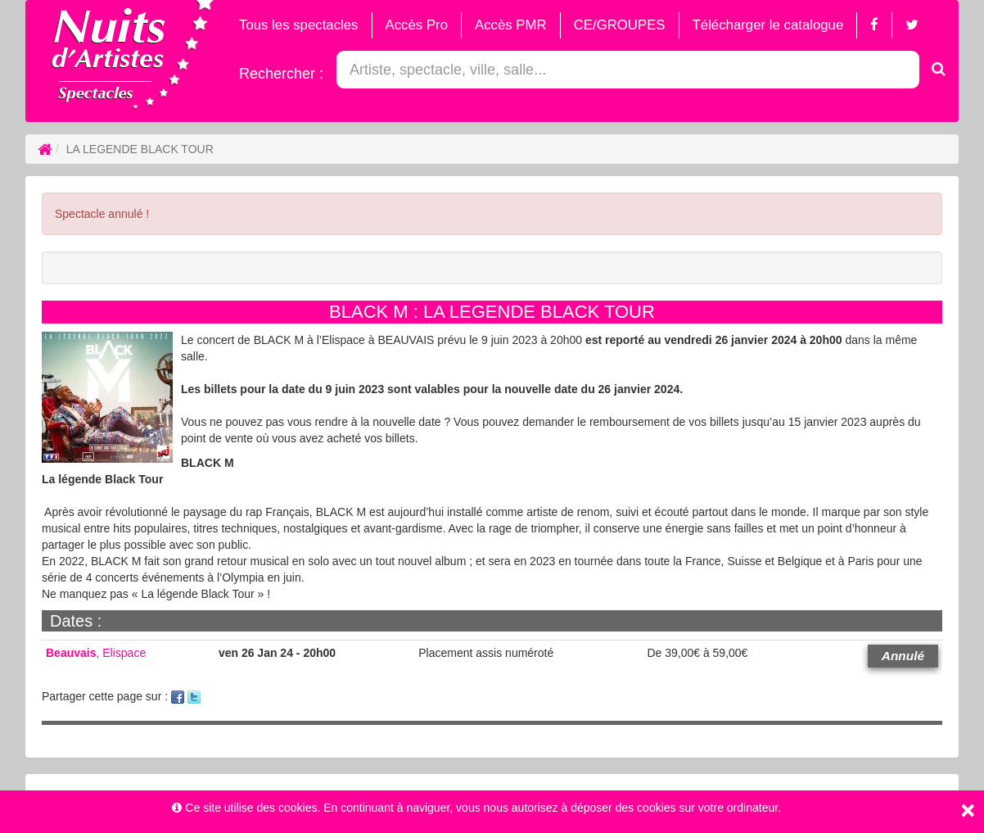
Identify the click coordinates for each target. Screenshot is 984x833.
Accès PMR (511, 25)
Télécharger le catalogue (768, 25)
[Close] (967, 810)
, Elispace (96, 652)
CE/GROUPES (620, 25)
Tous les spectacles (299, 25)
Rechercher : (281, 74)
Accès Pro (417, 25)
